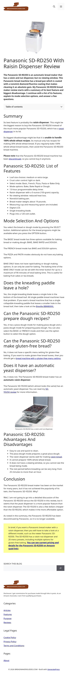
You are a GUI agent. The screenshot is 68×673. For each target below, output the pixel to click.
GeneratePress (53, 669)
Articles (7, 610)
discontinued (15, 158)
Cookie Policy (10, 637)
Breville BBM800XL (45, 306)
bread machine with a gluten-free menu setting (38, 358)
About (6, 660)
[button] (54, 6)
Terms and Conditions (14, 645)
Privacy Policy (10, 641)
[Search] (60, 568)
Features (8, 614)
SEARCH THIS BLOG (13, 563)
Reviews (7, 622)
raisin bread (56, 456)
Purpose (7, 618)
